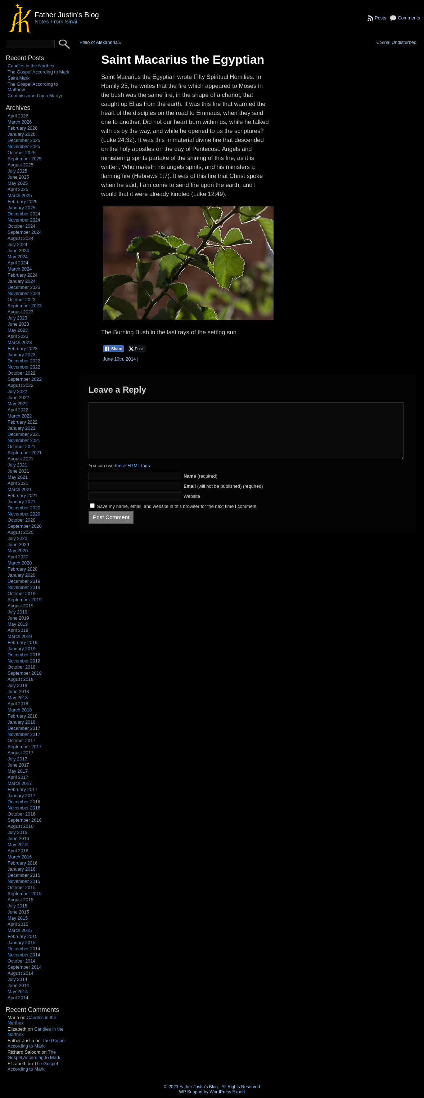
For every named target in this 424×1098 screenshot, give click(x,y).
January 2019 (22, 648)
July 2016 (17, 832)
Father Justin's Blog (67, 14)
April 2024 (18, 262)
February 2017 (22, 789)
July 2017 (17, 759)
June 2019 (18, 618)
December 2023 (24, 287)
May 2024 (18, 256)
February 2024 (22, 275)
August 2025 (20, 165)
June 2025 (18, 177)
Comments (409, 18)
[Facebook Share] (113, 348)
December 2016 (24, 801)
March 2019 (20, 636)
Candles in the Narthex (31, 65)
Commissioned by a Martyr (35, 95)
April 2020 (18, 556)
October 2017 (22, 740)
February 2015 (22, 936)
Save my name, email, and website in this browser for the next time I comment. (177, 517)
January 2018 (22, 722)
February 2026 (22, 128)
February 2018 (22, 716)
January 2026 (22, 134)
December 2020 (24, 507)
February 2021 (22, 495)
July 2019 (17, 612)
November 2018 (24, 661)
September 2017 (25, 746)
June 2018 (18, 691)
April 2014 (18, 997)
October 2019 (22, 593)
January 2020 (22, 575)
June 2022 (18, 397)
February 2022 (22, 422)
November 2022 (24, 367)
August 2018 (20, 679)
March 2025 (20, 195)
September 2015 (25, 893)
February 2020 (22, 569)
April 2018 (18, 703)
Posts (380, 18)
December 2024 (24, 214)
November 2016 (24, 808)
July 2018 (17, 685)
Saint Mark (19, 78)
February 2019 (22, 642)
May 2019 (18, 624)
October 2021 (22, 446)
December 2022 (24, 360)
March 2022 (20, 416)
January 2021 (22, 501)
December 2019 (24, 581)
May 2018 (18, 697)
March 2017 (20, 783)
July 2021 (17, 465)
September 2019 (25, 599)
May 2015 (18, 918)
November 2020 (24, 514)
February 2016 (22, 863)
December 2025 (24, 140)
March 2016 (20, 857)
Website (192, 507)
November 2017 (24, 734)
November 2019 (24, 587)
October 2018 (22, 667)
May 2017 (18, 771)
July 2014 (17, 979)
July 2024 (17, 244)
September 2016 (25, 820)
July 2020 (17, 538)
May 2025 (18, 183)
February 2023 (22, 348)
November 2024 (24, 220)
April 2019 (18, 630)
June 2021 (18, 471)
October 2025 (22, 152)
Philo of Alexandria (99, 42)
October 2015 (22, 887)
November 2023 (24, 293)
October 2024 (22, 226)
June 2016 (18, 838)
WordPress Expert (227, 1091)
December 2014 (24, 948)
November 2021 (24, 440)
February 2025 (22, 201)
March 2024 (20, 269)
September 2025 (25, 158)
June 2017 (18, 765)
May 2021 (18, 477)
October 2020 (22, 520)
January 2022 (22, 428)
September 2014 (25, 967)
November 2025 (24, 146)
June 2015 (18, 912)
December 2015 (24, 875)
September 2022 (25, 379)
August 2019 (20, 605)
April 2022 (18, 409)
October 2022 (22, 373)
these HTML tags (132, 476)
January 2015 (22, 942)
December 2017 (24, 728)
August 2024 (20, 238)
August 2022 (20, 385)
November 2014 (24, 955)
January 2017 (22, 795)
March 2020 (20, 563)
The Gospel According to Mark (38, 72)
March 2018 (20, 710)
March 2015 (20, 930)
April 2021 (18, 483)
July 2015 (17, 906)
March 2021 (20, 489)
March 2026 (20, 122)
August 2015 (20, 899)
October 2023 (22, 299)
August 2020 (20, 532)
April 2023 (18, 336)
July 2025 (17, 171)
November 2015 (24, 881)
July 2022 (17, 391)
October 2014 (22, 961)
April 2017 (18, 777)
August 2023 (20, 311)
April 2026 (18, 116)
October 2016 (22, 814)
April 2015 (18, 924)
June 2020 (18, 544)
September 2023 (25, 305)
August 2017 (20, 752)
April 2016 (18, 850)
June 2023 (18, 324)
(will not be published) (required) (223, 497)
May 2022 (18, 403)
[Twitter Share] (136, 348)
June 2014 (18, 985)
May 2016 (18, 844)
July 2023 (17, 318)
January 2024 (22, 281)
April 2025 (18, 189)
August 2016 (20, 826)
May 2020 (18, 550)
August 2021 (20, 458)
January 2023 (22, 354)
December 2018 (24, 654)
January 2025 (22, 207)
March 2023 (20, 342)
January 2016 (22, 869)
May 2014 (18, 991)
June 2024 (18, 250)
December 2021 (24, 434)
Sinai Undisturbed (398, 42)
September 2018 (25, 673)
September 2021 (25, 452)
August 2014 (20, 973)
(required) (200, 487)
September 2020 (25, 526)
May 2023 (18, 330)
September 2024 (25, 232)
